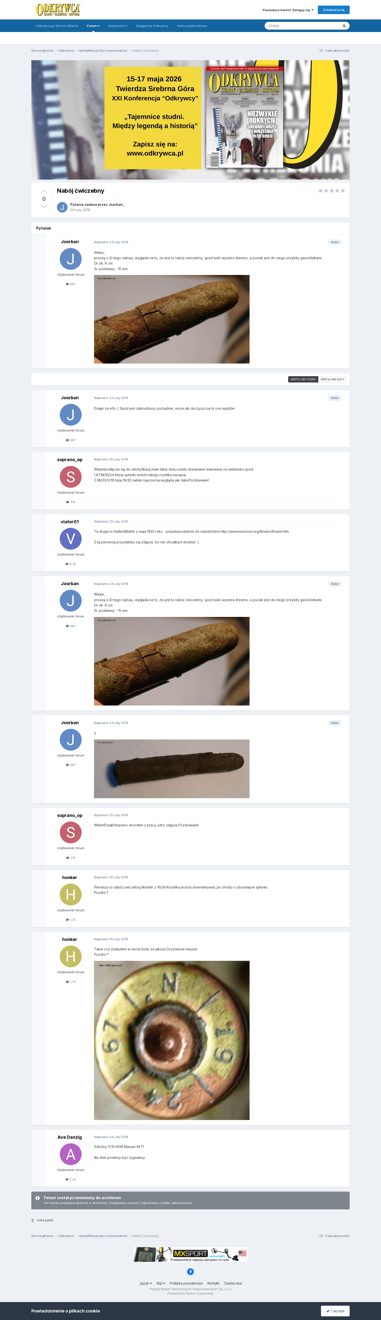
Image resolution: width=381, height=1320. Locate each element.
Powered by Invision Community (190, 1293)
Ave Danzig (70, 1137)
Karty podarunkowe (192, 26)
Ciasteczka (233, 1283)
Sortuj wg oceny (303, 379)
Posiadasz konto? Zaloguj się (288, 10)
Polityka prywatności (186, 1283)
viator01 (70, 521)
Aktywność (117, 26)
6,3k (70, 564)
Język (145, 1283)
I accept (335, 1311)
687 (71, 284)
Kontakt (213, 1283)
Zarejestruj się (334, 10)
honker (69, 877)
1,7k (71, 920)
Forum (93, 28)
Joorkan (115, 204)
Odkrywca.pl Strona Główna (57, 26)
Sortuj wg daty (332, 379)
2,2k (70, 1179)
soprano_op (69, 459)
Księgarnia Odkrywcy (152, 26)
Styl (160, 1283)
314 (70, 502)
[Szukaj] (290, 26)
